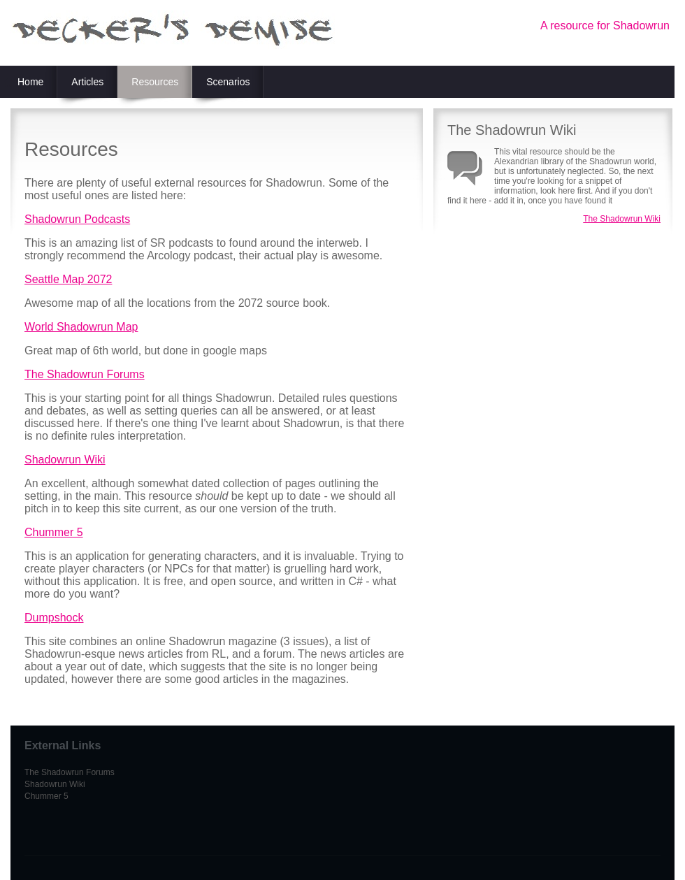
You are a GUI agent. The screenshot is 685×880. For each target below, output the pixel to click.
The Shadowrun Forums (84, 374)
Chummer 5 (53, 532)
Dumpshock (53, 617)
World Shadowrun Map (81, 327)
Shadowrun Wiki (65, 460)
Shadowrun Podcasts (77, 219)
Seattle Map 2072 (68, 279)
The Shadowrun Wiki (622, 219)
